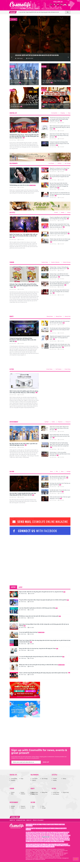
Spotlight (47, 421)
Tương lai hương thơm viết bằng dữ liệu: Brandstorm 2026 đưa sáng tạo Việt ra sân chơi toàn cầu (59, 143)
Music (51, 471)
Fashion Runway (66, 262)
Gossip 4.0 (68, 421)
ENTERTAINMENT (14, 422)
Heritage (68, 471)
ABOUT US (12, 820)
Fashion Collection (55, 262)
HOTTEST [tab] (13, 587)
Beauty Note (67, 316)
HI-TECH (12, 369)
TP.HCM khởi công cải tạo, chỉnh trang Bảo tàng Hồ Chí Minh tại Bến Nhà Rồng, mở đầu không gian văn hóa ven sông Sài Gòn (24, 136)
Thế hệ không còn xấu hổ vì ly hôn (23, 185)
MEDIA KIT (29, 820)
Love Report (51, 163)
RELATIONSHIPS (13, 163)
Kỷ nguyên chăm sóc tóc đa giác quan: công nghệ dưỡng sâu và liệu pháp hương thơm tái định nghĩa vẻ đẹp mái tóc (60, 346)
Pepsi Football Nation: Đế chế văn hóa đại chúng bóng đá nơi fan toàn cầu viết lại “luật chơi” (60, 436)
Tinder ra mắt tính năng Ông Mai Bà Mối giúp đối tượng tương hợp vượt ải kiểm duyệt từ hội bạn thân (44, 672)
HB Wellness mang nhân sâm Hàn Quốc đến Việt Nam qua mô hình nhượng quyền (40, 616)
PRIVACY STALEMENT (38, 820)
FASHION (12, 262)
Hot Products (58, 369)
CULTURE (12, 471)
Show (62, 471)
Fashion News (45, 262)
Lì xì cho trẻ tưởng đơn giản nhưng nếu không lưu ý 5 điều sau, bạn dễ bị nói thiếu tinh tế (41, 656)
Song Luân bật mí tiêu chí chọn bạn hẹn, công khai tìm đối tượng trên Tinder (38, 648)
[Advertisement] (40, 256)
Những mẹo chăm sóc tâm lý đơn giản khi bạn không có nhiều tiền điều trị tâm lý (42, 664)
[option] (42, 12)
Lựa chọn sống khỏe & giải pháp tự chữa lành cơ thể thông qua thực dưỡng (38, 608)
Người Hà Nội (45, 837)
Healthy (62, 212)
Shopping (62, 113)
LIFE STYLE (12, 212)
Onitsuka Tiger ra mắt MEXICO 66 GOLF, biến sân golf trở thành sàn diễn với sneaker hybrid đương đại (59, 275)
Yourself (56, 212)
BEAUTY (12, 316)
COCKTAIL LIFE (13, 113)
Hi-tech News (49, 369)
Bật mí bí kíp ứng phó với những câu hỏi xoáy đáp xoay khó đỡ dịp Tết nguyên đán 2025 (60, 177)
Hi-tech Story (67, 369)
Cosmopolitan (54, 113)
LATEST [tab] (20, 587)
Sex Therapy (67, 163)
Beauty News (50, 316)
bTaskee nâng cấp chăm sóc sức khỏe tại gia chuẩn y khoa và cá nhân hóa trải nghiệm (60, 240)
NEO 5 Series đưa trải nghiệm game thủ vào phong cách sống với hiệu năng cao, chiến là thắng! (60, 127)
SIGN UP (46, 762)
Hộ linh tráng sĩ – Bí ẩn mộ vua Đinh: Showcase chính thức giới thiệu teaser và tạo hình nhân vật (60, 454)
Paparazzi (60, 421)
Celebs (53, 421)
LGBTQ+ (60, 163)
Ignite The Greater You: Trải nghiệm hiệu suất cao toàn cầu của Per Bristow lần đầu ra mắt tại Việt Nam (24, 236)
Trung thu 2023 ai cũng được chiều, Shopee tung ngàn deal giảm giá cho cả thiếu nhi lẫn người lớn (44, 599)
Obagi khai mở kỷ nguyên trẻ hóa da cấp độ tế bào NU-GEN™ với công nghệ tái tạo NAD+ (59, 338)
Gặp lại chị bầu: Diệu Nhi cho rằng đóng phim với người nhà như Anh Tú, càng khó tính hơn (42, 591)
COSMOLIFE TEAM (20, 820)
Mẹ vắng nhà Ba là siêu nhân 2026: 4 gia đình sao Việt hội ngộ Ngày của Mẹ (36, 12)
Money (68, 212)
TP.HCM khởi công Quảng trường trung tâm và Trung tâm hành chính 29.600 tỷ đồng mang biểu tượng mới (59, 119)
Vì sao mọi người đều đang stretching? (31, 632)
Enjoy (69, 113)
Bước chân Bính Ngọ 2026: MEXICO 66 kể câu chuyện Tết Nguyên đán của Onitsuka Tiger (59, 292)
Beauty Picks (59, 316)
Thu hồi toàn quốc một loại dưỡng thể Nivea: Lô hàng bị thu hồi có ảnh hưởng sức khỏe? (60, 330)
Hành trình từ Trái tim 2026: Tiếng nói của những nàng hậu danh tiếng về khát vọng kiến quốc (59, 135)
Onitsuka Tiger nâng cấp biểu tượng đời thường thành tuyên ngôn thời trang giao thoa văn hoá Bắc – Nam (24, 285)
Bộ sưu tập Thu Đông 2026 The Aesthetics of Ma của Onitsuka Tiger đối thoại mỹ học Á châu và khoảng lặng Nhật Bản (60, 284)
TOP (75, 859)
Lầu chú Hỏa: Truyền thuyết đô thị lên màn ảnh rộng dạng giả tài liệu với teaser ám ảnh (23, 494)
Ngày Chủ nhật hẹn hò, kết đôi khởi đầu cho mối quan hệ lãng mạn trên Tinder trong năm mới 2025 (60, 194)
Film (57, 471)
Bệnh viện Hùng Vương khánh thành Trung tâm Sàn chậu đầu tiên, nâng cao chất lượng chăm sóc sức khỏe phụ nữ (60, 226)
